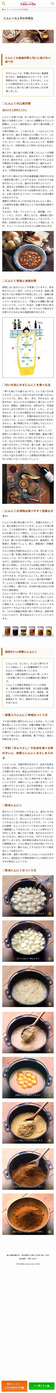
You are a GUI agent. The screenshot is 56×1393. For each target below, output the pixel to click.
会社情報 (22, 1258)
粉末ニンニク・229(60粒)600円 (14, 1386)
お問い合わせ (32, 1258)
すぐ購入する (41, 1385)
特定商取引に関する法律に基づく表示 (35, 1255)
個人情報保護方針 (13, 1255)
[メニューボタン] (52, 3)
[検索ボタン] (3, 3)
